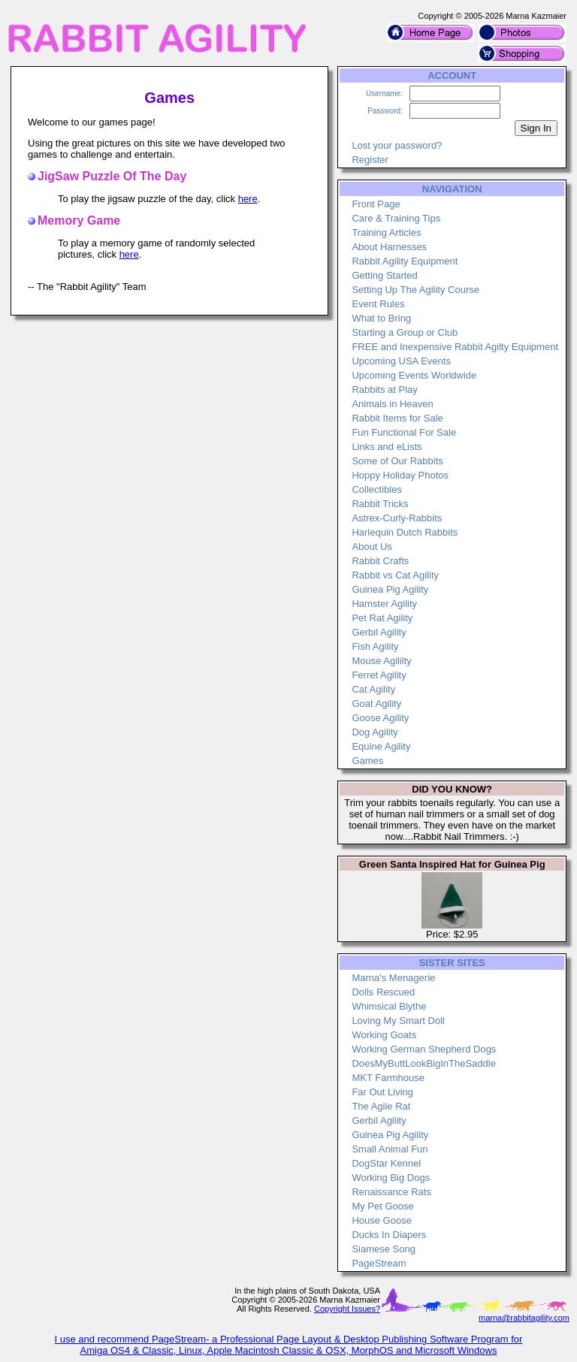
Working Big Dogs (391, 1177)
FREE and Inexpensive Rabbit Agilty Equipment (455, 346)
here (248, 198)
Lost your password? (397, 145)
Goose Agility (380, 717)
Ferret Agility (379, 675)
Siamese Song (383, 1249)
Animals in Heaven (392, 403)
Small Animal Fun (389, 1149)
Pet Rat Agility (382, 618)
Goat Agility (376, 703)
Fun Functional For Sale (404, 432)
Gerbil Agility (379, 632)
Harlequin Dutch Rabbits (405, 532)
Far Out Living (382, 1092)
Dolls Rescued (383, 992)
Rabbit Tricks (380, 503)
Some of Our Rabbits (397, 461)
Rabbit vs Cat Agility (395, 575)
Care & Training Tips (396, 218)
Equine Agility (381, 746)
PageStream (379, 1263)
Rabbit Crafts (380, 560)
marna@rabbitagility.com (524, 1317)
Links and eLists (386, 446)
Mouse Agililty (381, 660)
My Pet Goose (382, 1206)
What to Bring (381, 318)
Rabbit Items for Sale (397, 418)
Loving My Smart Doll (398, 1020)
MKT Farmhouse (388, 1077)
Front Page (376, 204)
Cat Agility (373, 689)
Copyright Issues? (347, 1308)
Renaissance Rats (391, 1191)
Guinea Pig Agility (390, 589)
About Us (371, 546)
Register (370, 159)
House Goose (382, 1220)
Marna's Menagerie (393, 977)
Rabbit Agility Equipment (405, 261)
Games (367, 760)
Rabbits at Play (384, 389)
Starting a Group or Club (405, 332)
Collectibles (376, 489)
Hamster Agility (384, 603)
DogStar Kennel (386, 1163)
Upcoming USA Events (401, 361)
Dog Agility (374, 732)
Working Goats (384, 1034)
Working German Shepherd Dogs (424, 1049)
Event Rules (378, 304)
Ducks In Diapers (389, 1234)
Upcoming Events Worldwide (414, 375)
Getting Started (384, 275)
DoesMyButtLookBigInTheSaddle (424, 1063)
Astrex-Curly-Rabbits (397, 518)
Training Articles (386, 232)
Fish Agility (375, 646)
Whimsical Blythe (389, 1006)
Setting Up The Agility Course (415, 289)
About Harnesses (389, 246)
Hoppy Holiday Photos (400, 475)
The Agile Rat (381, 1106)
